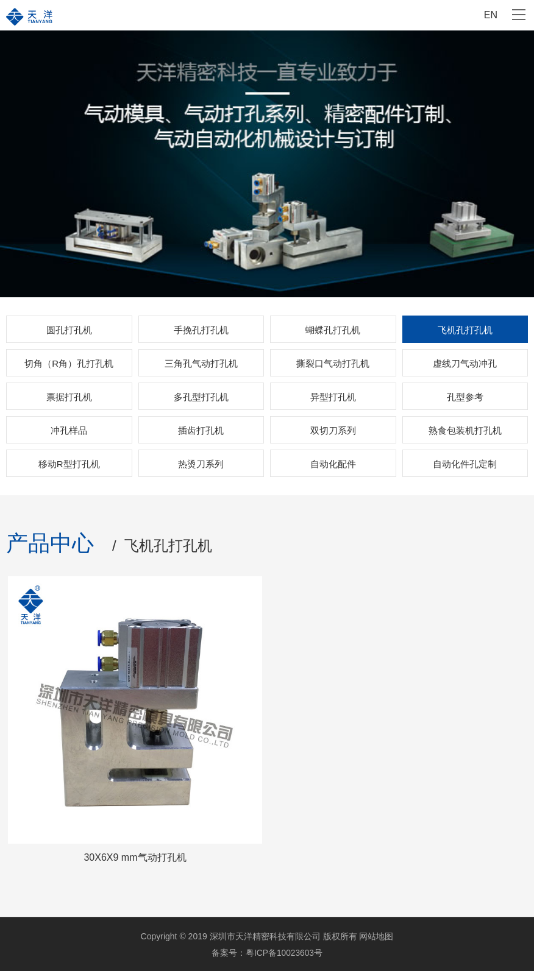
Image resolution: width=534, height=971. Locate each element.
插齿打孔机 (201, 430)
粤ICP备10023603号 (284, 952)
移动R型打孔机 (69, 464)
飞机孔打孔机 (465, 330)
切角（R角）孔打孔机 (68, 363)
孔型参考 (465, 397)
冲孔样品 (69, 430)
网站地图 (376, 936)
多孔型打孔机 (201, 397)
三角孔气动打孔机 (201, 363)
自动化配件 (333, 464)
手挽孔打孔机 (201, 330)
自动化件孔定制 (465, 464)
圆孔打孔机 (69, 330)
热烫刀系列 (201, 464)
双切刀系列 (333, 430)
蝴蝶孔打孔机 (332, 330)
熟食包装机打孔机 (465, 430)
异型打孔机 (333, 397)
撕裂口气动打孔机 (332, 363)
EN (490, 15)
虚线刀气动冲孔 (465, 363)
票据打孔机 (69, 397)
